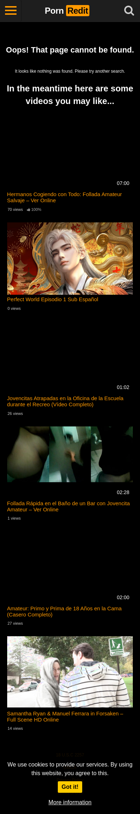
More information (70, 802)
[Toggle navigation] (11, 11)
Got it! (69, 787)
